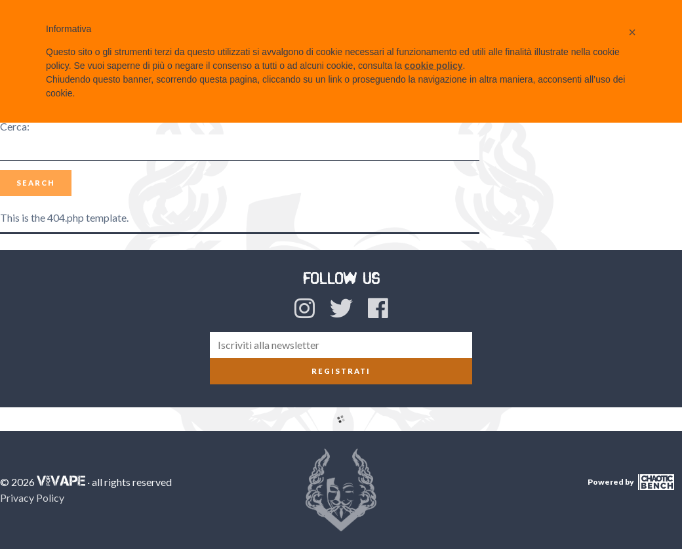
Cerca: (15, 126)
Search (35, 182)
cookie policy (434, 65)
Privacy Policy (32, 497)
